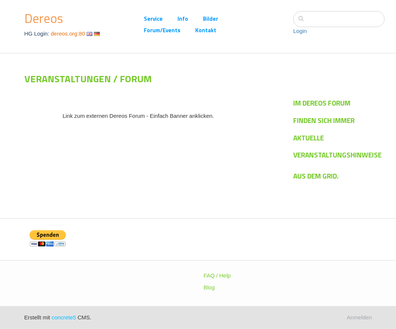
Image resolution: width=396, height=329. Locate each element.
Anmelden (359, 317)
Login (300, 31)
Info (182, 18)
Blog (209, 287)
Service (153, 18)
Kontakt (205, 30)
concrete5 (64, 317)
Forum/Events (162, 30)
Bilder (210, 18)
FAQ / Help (217, 275)
